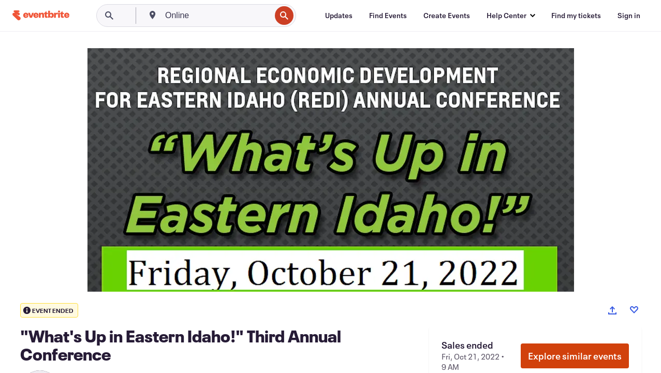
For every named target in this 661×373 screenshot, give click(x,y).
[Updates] (339, 15)
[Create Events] (446, 15)
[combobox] (217, 15)
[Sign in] (629, 15)
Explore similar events (575, 356)
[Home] (40, 15)
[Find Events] (388, 15)
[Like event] (634, 310)
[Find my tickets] (576, 15)
